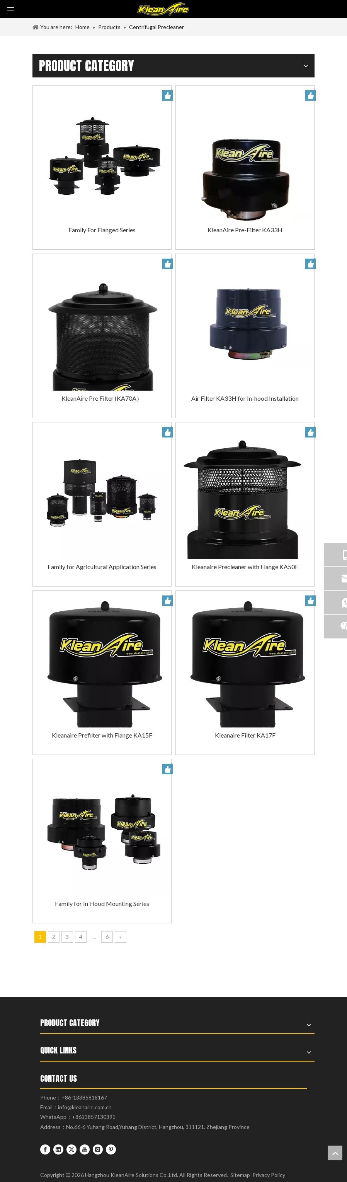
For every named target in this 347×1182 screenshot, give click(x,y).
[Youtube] (85, 1149)
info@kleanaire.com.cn (85, 1107)
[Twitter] (71, 1149)
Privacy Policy (268, 1175)
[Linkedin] (58, 1149)
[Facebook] (45, 1149)
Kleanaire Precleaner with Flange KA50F (245, 566)
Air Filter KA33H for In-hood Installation (245, 398)
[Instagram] (98, 1149)
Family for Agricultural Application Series (102, 566)
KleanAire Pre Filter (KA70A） (102, 398)
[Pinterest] (111, 1149)
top (335, 1153)
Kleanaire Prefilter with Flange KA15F (102, 735)
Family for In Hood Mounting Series (102, 903)
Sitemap (240, 1175)
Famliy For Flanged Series (102, 229)
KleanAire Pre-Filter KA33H (245, 229)
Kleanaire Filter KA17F (245, 735)
